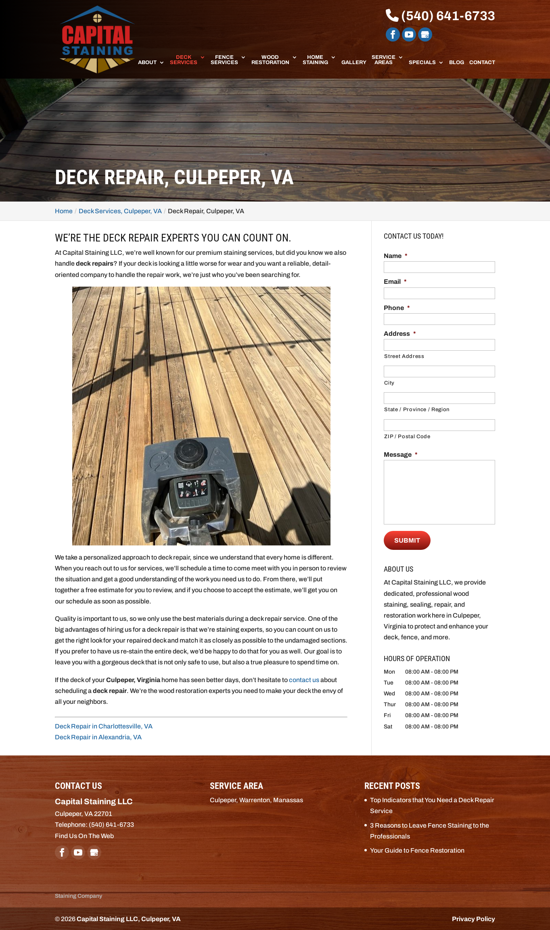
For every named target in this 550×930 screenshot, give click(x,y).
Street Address (404, 356)
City (389, 383)
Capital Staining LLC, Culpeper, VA (129, 918)
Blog (456, 62)
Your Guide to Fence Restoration (417, 850)
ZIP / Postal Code (407, 436)
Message (401, 454)
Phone (397, 307)
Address (400, 333)
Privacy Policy (473, 918)
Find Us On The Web (84, 835)
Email (395, 281)
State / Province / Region (417, 409)
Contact (482, 62)
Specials (422, 62)
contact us (304, 679)
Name (396, 255)
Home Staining (315, 60)
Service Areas (383, 60)
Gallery (353, 62)
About (147, 62)
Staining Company (78, 896)
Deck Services (183, 60)
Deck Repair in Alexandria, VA (98, 737)
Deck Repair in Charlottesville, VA (104, 726)
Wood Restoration (270, 60)
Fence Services (224, 60)
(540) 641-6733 (440, 16)
